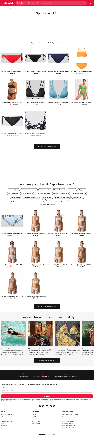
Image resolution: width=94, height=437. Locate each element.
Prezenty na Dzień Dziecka (69, 428)
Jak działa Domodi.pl (6, 414)
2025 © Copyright (50, 434)
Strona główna (4, 8)
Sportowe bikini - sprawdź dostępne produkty (47, 43)
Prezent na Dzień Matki (68, 423)
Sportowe (61, 193)
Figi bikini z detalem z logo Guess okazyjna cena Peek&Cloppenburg (19, 133)
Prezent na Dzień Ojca (68, 425)
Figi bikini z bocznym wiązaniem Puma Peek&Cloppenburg (16, 71)
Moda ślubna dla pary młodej (70, 419)
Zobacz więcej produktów (47, 146)
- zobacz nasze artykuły (47, 317)
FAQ (2, 417)
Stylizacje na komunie (68, 421)
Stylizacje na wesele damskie (70, 414)
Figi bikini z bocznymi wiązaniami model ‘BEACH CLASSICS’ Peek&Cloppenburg (22, 233)
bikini (13, 190)
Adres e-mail (4, 387)
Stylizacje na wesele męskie (69, 417)
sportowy (62, 197)
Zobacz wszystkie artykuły (47, 360)
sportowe (32, 197)
